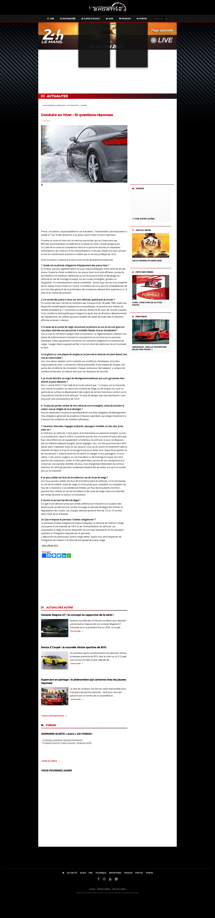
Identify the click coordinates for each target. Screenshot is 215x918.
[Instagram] (104, 879)
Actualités (67, 18)
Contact (92, 889)
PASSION (128, 872)
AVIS (91, 872)
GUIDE (83, 872)
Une (50, 18)
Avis (109, 18)
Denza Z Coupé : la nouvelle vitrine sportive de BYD (73, 647)
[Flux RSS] (116, 879)
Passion (125, 18)
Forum (142, 18)
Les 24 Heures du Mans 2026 (150, 247)
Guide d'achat (90, 18)
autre (84, 105)
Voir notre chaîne (143, 219)
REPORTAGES (115, 872)
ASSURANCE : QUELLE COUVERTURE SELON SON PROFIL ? (150, 335)
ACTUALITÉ (72, 872)
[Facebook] (98, 879)
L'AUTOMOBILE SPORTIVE (53, 105)
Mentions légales (103, 889)
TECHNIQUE (100, 872)
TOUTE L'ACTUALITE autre (53, 716)
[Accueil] (63, 872)
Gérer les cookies (119, 889)
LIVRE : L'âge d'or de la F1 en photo (150, 290)
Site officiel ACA (50, 545)
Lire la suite (75, 631)
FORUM (149, 872)
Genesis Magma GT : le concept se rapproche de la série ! (77, 614)
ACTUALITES (72, 105)
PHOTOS (139, 872)
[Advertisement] (107, 71)
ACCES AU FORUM (49, 761)
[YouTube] (110, 879)
